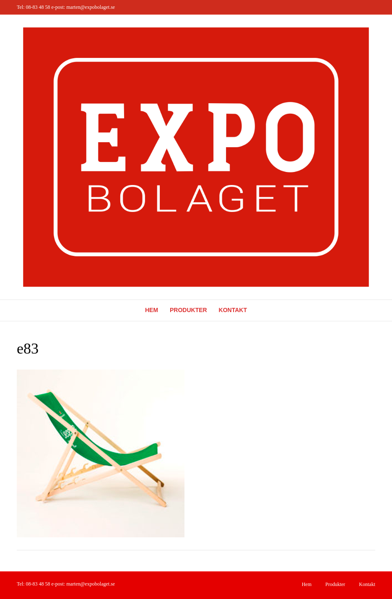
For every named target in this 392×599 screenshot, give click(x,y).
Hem (151, 310)
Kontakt (233, 310)
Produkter (188, 310)
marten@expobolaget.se (90, 7)
